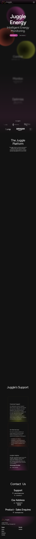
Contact (3, 534)
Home (3, 529)
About (3, 531)
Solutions (4, 533)
